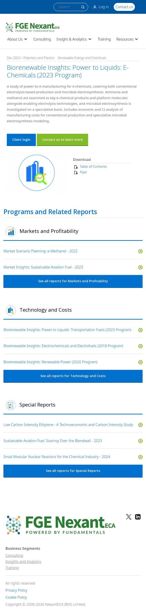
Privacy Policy (16, 590)
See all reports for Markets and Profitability (73, 281)
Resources (127, 39)
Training (104, 39)
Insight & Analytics (74, 39)
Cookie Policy (16, 597)
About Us (17, 39)
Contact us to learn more (62, 139)
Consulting (42, 39)
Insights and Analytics (23, 561)
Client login (21, 139)
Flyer (83, 172)
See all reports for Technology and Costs (73, 376)
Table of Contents (93, 166)
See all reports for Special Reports (73, 471)
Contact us (124, 6)
